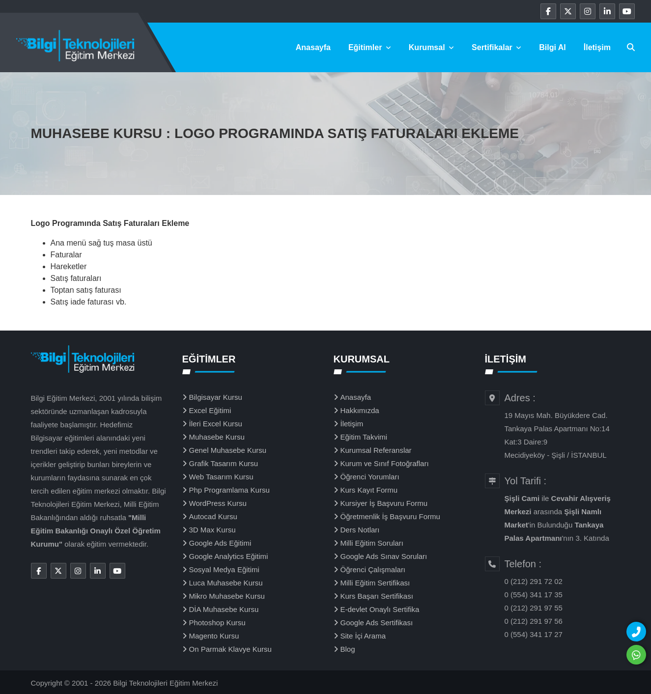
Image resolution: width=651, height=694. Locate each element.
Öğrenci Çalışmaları (373, 569)
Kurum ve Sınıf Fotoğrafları (384, 463)
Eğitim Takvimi (364, 437)
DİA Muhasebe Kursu (224, 609)
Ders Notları (360, 530)
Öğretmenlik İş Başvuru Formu (390, 516)
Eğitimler (369, 47)
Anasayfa (313, 47)
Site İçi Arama (363, 636)
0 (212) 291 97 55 (534, 608)
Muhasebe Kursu (217, 437)
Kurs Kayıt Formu (369, 490)
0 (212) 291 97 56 (534, 621)
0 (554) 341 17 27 (534, 634)
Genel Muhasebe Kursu (228, 450)
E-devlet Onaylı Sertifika (380, 609)
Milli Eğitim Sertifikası (375, 583)
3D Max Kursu (212, 530)
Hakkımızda (359, 410)
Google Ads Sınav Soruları (383, 556)
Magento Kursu (214, 636)
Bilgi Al (552, 47)
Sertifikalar (496, 47)
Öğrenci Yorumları (369, 476)
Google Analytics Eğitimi (228, 556)
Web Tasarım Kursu (221, 476)
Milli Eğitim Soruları (371, 543)
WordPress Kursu (218, 503)
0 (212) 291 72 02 (534, 581)
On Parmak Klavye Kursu (230, 649)
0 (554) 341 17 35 (534, 594)
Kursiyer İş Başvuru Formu (384, 503)
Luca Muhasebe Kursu (226, 583)
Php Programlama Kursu (229, 490)
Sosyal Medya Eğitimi (224, 569)
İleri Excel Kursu (215, 423)
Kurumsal (431, 47)
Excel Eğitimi (210, 410)
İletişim (597, 47)
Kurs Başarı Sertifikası (376, 596)
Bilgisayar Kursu (215, 397)
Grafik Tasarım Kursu (223, 463)
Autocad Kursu (213, 516)
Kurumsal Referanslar (376, 450)
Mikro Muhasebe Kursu (227, 596)
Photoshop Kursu (217, 622)
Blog (347, 649)
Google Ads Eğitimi (220, 543)
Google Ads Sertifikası (376, 622)
